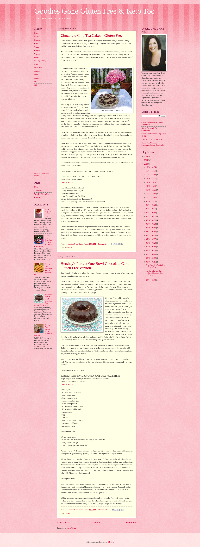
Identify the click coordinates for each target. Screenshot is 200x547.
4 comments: (102, 244)
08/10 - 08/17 (151, 228)
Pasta (36, 75)
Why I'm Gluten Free (41, 194)
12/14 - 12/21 (151, 171)
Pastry (36, 78)
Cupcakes (37, 54)
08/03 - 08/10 (151, 232)
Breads (36, 36)
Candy (36, 47)
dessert (36, 57)
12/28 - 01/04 (151, 167)
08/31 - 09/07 (151, 216)
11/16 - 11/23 (151, 182)
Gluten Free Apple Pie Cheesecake (149, 129)
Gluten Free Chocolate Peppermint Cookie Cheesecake (152, 144)
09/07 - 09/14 (151, 213)
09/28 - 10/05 (151, 201)
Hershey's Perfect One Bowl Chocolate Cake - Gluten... (155, 273)
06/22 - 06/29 (151, 254)
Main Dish (38, 68)
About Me (37, 191)
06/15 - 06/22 (151, 258)
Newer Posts (63, 522)
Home (97, 522)
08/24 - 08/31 (151, 220)
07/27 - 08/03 (151, 235)
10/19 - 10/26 (151, 190)
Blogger (111, 542)
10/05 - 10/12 (151, 197)
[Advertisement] (44, 129)
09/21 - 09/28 (151, 205)
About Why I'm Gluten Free (48, 213)
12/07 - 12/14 (151, 175)
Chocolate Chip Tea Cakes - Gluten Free (92, 35)
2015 (146, 160)
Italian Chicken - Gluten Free (151, 139)
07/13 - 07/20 (151, 243)
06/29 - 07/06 (151, 251)
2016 (146, 156)
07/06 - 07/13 (151, 247)
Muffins (37, 71)
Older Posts (130, 522)
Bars (36, 33)
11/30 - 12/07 (151, 179)
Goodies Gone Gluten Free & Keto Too (94, 11)
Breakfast (37, 40)
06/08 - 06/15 (151, 262)
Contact (37, 198)
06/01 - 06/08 (151, 280)
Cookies (69, 248)
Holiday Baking (40, 61)
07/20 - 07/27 (151, 239)
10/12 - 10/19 (151, 194)
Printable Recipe (67, 182)
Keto (36, 64)
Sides (36, 85)
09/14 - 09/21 (151, 209)
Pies (35, 82)
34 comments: (103, 510)
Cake (68, 513)
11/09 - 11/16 (151, 186)
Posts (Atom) (71, 528)
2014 (146, 164)
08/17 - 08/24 (151, 224)
